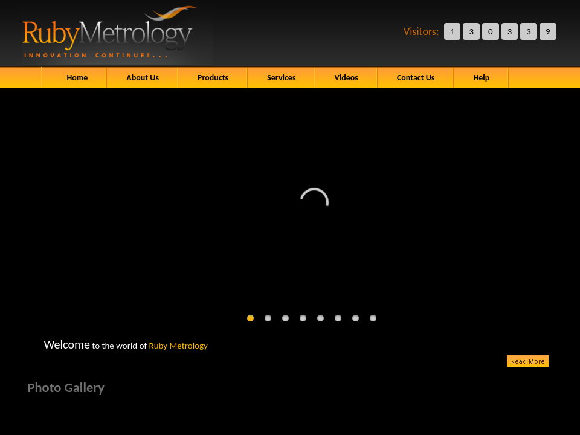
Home (77, 77)
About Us (142, 77)
